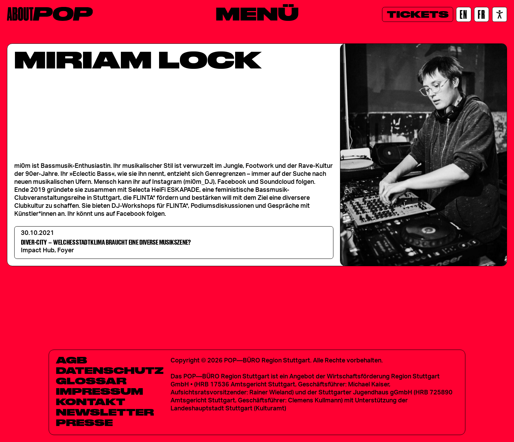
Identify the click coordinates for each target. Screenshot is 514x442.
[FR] (481, 14)
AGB (71, 360)
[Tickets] (417, 14)
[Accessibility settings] (499, 14)
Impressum (99, 391)
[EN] (463, 14)
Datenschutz (110, 370)
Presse (84, 422)
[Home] (50, 14)
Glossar (91, 381)
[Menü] (257, 13)
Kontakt (90, 401)
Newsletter (105, 412)
